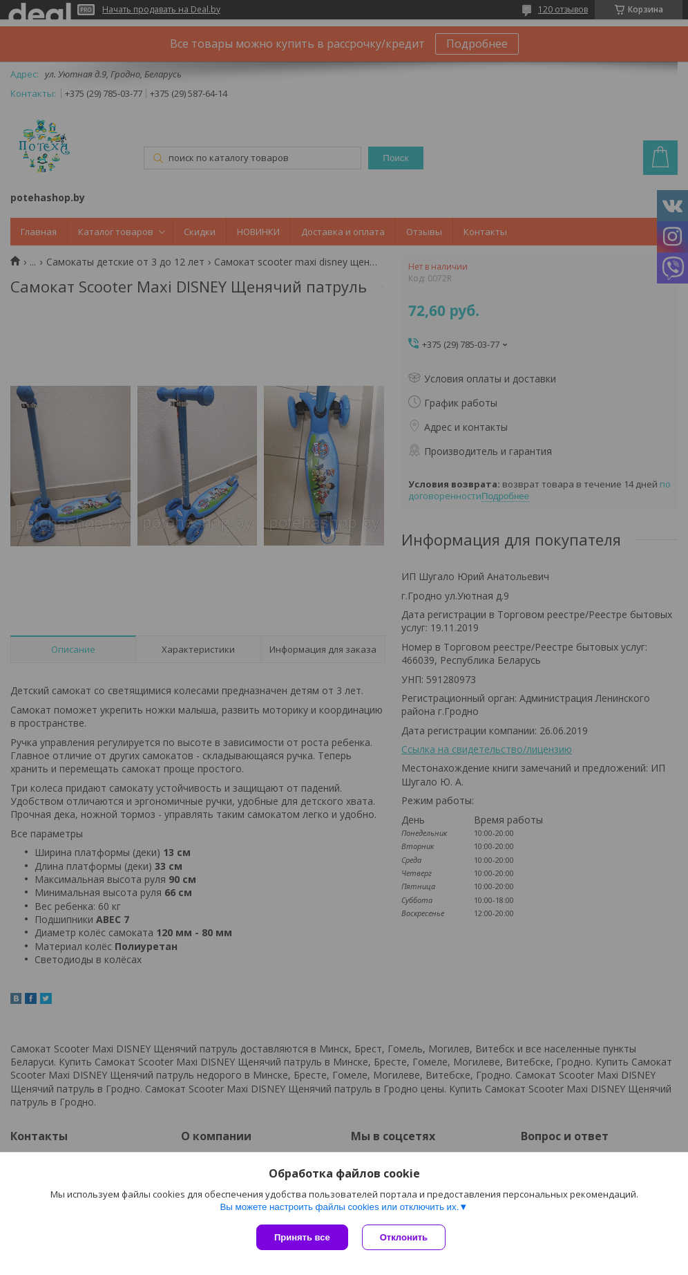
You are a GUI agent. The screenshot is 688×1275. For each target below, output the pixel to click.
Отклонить (404, 1237)
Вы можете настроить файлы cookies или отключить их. (339, 1207)
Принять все (302, 1237)
